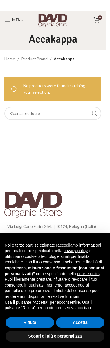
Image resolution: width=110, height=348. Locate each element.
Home (9, 58)
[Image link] (33, 202)
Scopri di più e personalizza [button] (55, 336)
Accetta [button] (80, 322)
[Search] (52, 113)
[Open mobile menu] (13, 20)
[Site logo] (52, 19)
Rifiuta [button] (30, 322)
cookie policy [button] (88, 273)
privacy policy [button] (75, 250)
